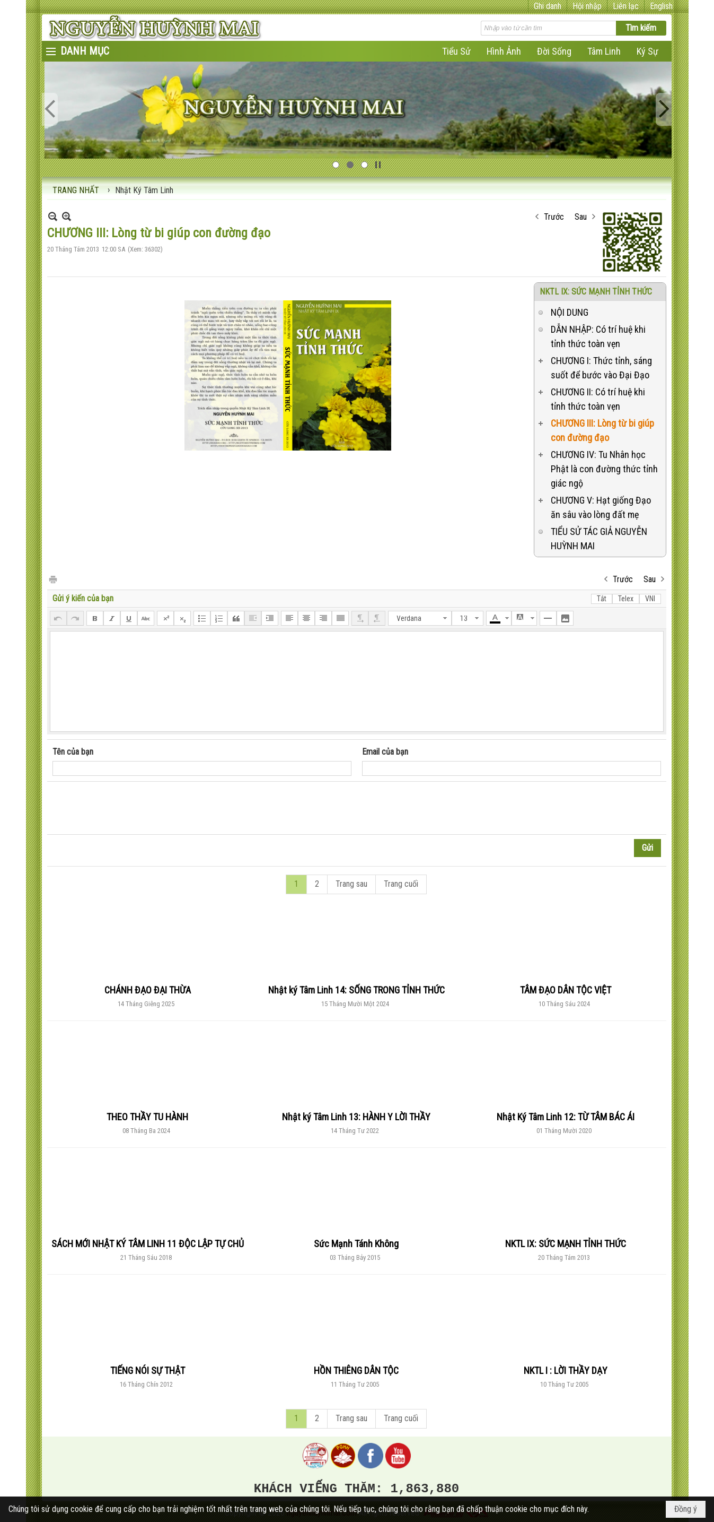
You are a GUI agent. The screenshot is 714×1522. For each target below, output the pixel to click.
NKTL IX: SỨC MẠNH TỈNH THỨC (596, 292)
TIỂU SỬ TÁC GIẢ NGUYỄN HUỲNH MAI (599, 538)
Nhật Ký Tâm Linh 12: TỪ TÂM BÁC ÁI (565, 1116)
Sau (581, 217)
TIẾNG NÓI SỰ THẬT (147, 1370)
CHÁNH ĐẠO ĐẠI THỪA (147, 990)
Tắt (601, 598)
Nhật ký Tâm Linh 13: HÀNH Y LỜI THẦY (356, 1116)
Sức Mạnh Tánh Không (356, 1243)
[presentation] (133, 808)
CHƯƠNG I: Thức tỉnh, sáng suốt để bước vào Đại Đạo (601, 367)
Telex (625, 598)
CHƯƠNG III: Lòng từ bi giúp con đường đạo (602, 430)
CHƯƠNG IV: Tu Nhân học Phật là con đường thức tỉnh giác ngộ (604, 469)
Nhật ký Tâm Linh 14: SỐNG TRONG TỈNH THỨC (356, 990)
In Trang (52, 578)
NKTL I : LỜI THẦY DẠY (565, 1370)
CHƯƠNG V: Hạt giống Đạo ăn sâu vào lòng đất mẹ (601, 507)
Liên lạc (626, 6)
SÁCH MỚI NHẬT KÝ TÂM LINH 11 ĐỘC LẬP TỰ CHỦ (147, 1243)
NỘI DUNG (569, 312)
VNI (650, 598)
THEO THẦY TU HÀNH (147, 1116)
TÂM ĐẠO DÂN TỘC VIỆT (565, 990)
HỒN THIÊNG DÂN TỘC (356, 1370)
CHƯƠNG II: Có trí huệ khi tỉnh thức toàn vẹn (598, 399)
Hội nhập (587, 6)
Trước (554, 217)
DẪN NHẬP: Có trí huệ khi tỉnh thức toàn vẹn (598, 336)
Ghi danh (547, 6)
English (661, 6)
